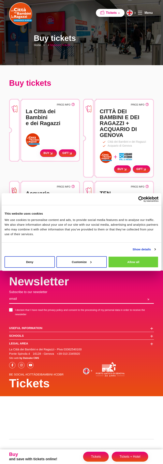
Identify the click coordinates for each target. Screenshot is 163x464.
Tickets (113, 12)
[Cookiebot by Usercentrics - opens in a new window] (141, 199)
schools (81, 336)
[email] (76, 299)
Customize (82, 261)
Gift (67, 153)
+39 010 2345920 (68, 353)
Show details (142, 249)
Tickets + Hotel (130, 456)
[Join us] (148, 299)
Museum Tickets (60, 45)
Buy (48, 153)
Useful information (81, 328)
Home (37, 45)
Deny (29, 261)
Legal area (81, 344)
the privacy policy (53, 309)
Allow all (133, 261)
